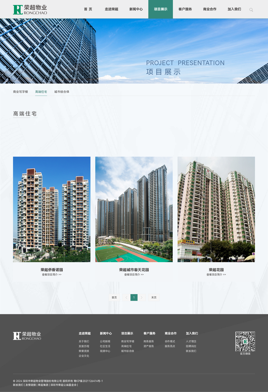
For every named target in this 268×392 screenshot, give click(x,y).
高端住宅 (41, 92)
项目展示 (160, 9)
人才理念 (191, 341)
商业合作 (209, 9)
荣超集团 (43, 384)
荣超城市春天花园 (134, 270)
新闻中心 (136, 9)
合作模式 (170, 341)
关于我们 (84, 341)
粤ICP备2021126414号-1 (88, 381)
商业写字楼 (20, 92)
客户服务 (185, 9)
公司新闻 (105, 341)
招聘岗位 (191, 346)
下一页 (142, 297)
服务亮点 (170, 346)
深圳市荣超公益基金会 (63, 384)
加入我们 (234, 9)
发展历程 (84, 346)
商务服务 (148, 341)
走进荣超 (111, 9)
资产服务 (148, 346)
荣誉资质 (84, 351)
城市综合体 (61, 92)
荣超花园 (216, 270)
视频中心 (105, 351)
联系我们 (191, 351)
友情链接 (30, 384)
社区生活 (105, 346)
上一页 (126, 297)
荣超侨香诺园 (52, 270)
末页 (154, 297)
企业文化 (84, 355)
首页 (89, 9)
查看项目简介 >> (51, 274)
